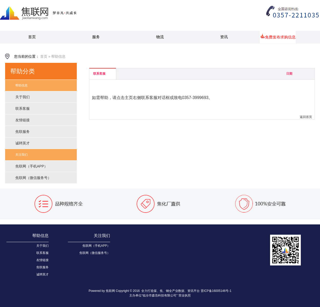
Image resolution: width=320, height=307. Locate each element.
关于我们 (22, 97)
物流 (160, 37)
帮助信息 (58, 56)
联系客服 (22, 108)
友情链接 (22, 120)
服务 (96, 37)
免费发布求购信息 (280, 37)
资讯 (224, 37)
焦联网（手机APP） (31, 166)
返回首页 (306, 117)
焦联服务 (22, 132)
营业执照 (184, 295)
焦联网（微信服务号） (33, 178)
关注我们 (21, 154)
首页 (32, 37)
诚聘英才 (22, 143)
